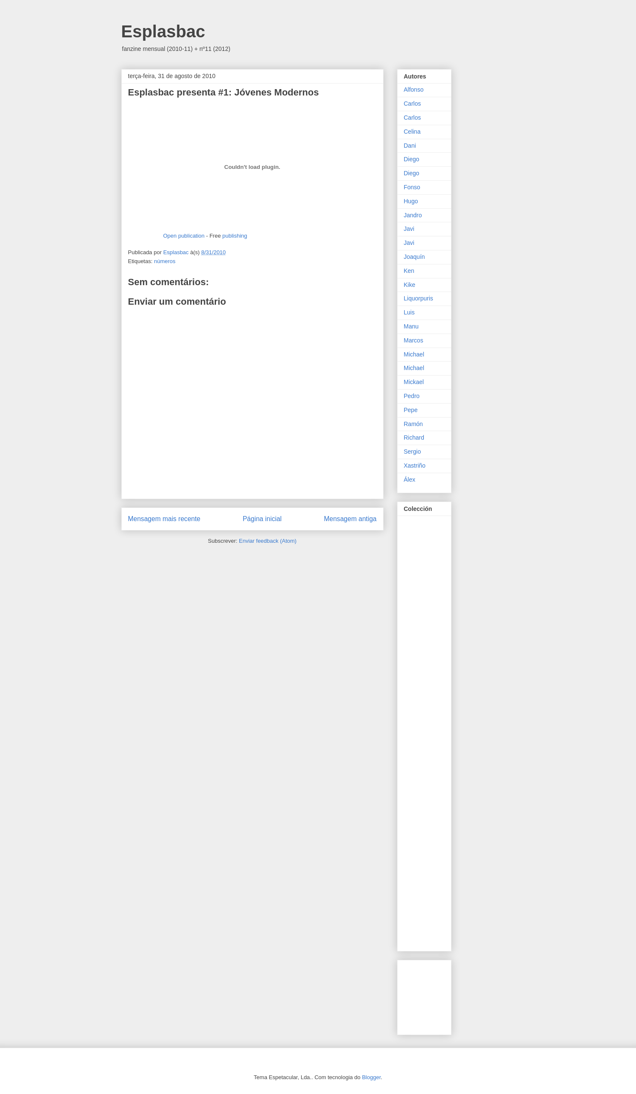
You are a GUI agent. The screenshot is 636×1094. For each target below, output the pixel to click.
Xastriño (415, 465)
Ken (409, 270)
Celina (412, 131)
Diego (412, 159)
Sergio (412, 451)
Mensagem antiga (350, 518)
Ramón (413, 424)
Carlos (412, 103)
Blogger (371, 1077)
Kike (409, 284)
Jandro (413, 215)
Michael (414, 354)
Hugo (411, 201)
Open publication (184, 236)
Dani (410, 145)
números (165, 261)
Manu (411, 326)
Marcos (413, 340)
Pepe (411, 410)
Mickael (414, 382)
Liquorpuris (418, 298)
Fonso (412, 187)
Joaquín (414, 256)
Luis (409, 312)
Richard (414, 437)
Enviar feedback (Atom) (268, 541)
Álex (409, 479)
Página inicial (262, 518)
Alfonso (414, 89)
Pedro (412, 396)
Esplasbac (163, 31)
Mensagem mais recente (164, 518)
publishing (234, 236)
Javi (409, 228)
